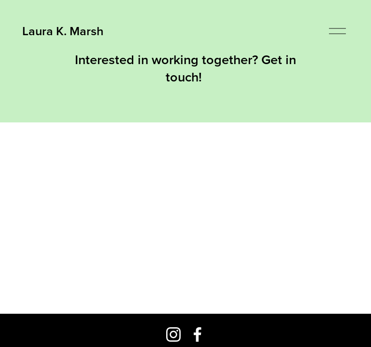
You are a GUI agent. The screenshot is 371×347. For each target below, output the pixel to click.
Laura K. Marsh (62, 31)
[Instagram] (173, 334)
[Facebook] (197, 334)
